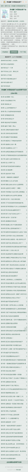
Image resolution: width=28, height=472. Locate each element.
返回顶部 (25, 328)
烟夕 (15, 12)
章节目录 (14, 52)
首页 (2, 6)
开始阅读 (5, 52)
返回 (2, 2)
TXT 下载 (23, 52)
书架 (4, 2)
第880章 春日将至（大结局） (16, 21)
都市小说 (7, 6)
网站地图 (18, 469)
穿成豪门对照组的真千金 (18, 6)
